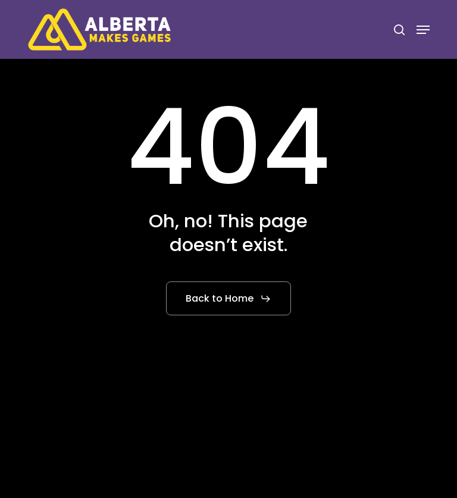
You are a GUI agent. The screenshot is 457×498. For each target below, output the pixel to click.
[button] (423, 30)
